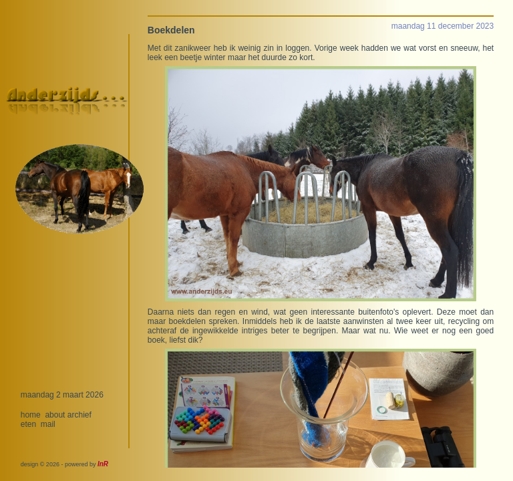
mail (48, 424)
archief (79, 415)
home (31, 415)
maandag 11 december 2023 (442, 26)
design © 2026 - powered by (64, 464)
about (55, 415)
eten (28, 424)
